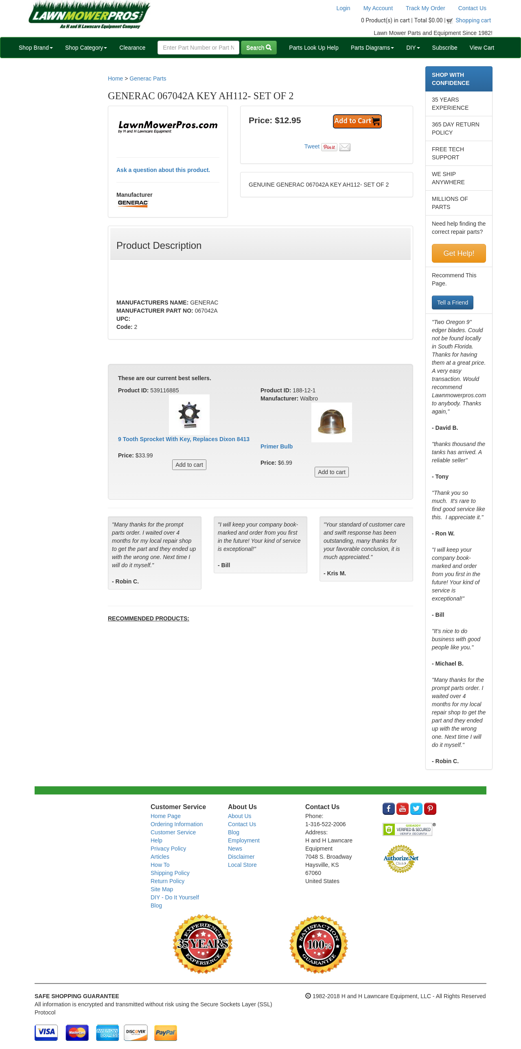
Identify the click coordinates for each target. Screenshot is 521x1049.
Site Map (162, 889)
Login (343, 8)
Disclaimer (241, 856)
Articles (160, 856)
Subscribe (445, 47)
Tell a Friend (452, 302)
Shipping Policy (170, 873)
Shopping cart (473, 20)
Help (156, 840)
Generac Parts (147, 78)
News (235, 848)
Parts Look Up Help (313, 47)
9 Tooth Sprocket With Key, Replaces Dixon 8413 (184, 439)
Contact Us (472, 8)
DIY (413, 47)
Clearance (132, 47)
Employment (244, 840)
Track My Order (425, 8)
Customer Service (173, 832)
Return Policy (167, 881)
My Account (378, 8)
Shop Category (86, 47)
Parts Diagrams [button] (372, 47)
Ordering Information (177, 824)
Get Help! (458, 253)
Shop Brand (36, 47)
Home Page (166, 816)
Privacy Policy (168, 848)
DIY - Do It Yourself (175, 897)
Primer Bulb (276, 446)
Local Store (242, 865)
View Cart (482, 47)
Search (258, 47)
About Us (240, 816)
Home (115, 78)
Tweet (312, 146)
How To (160, 865)
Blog (156, 905)
